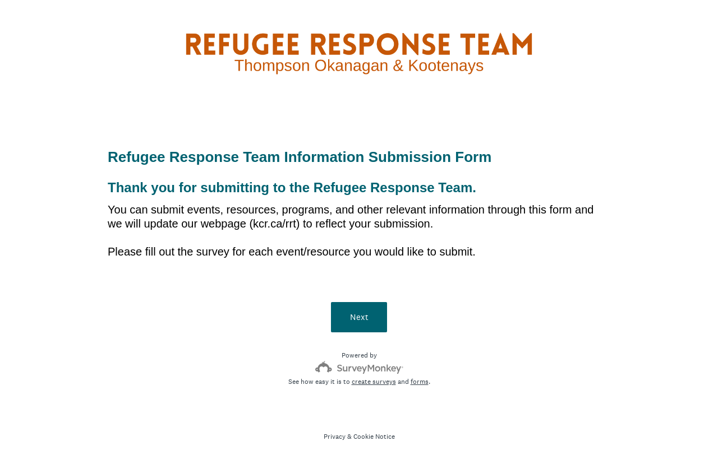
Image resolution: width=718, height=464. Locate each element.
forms (420, 381)
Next (359, 317)
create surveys (374, 381)
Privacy (335, 436)
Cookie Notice (374, 436)
